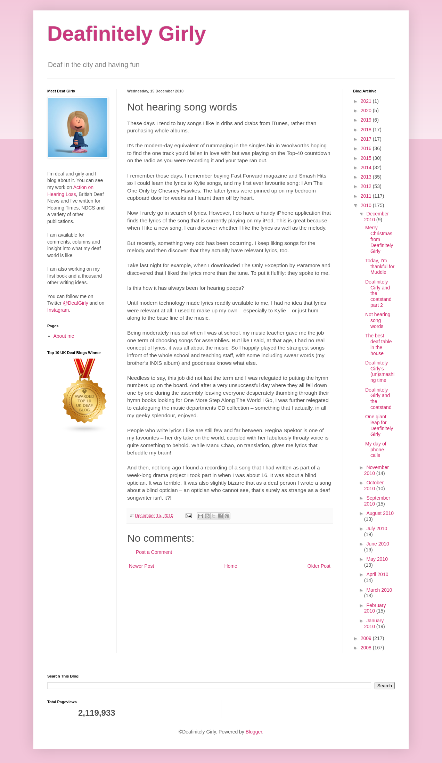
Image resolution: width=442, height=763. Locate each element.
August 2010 (380, 513)
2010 (367, 205)
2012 (367, 186)
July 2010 (376, 528)
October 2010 (374, 485)
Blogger (254, 732)
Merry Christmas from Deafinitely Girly (379, 239)
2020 (367, 110)
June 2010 (377, 544)
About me (64, 336)
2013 (367, 177)
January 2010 (374, 623)
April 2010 (377, 574)
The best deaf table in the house (378, 344)
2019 (367, 120)
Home (230, 566)
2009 (367, 638)
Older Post (319, 566)
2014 (367, 167)
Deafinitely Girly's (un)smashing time (379, 371)
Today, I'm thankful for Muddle (379, 266)
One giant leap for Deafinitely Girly (379, 425)
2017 (367, 139)
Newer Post (141, 566)
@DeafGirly (75, 303)
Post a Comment (154, 552)
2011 (367, 196)
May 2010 (376, 559)
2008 (367, 647)
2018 (367, 129)
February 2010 (375, 608)
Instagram (58, 310)
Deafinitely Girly (126, 33)
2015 (367, 158)
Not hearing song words (377, 320)
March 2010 (379, 590)
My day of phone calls (375, 449)
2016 (367, 148)
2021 (367, 101)
